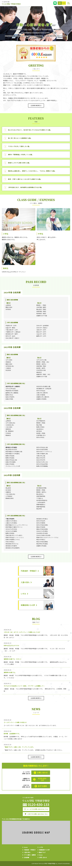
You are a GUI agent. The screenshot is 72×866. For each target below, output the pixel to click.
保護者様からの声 (44, 850)
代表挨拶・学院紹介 (30, 850)
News (41, 855)
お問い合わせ (43, 857)
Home (26, 847)
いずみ (41, 847)
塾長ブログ (42, 852)
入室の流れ (27, 852)
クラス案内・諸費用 (30, 855)
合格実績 (26, 857)
